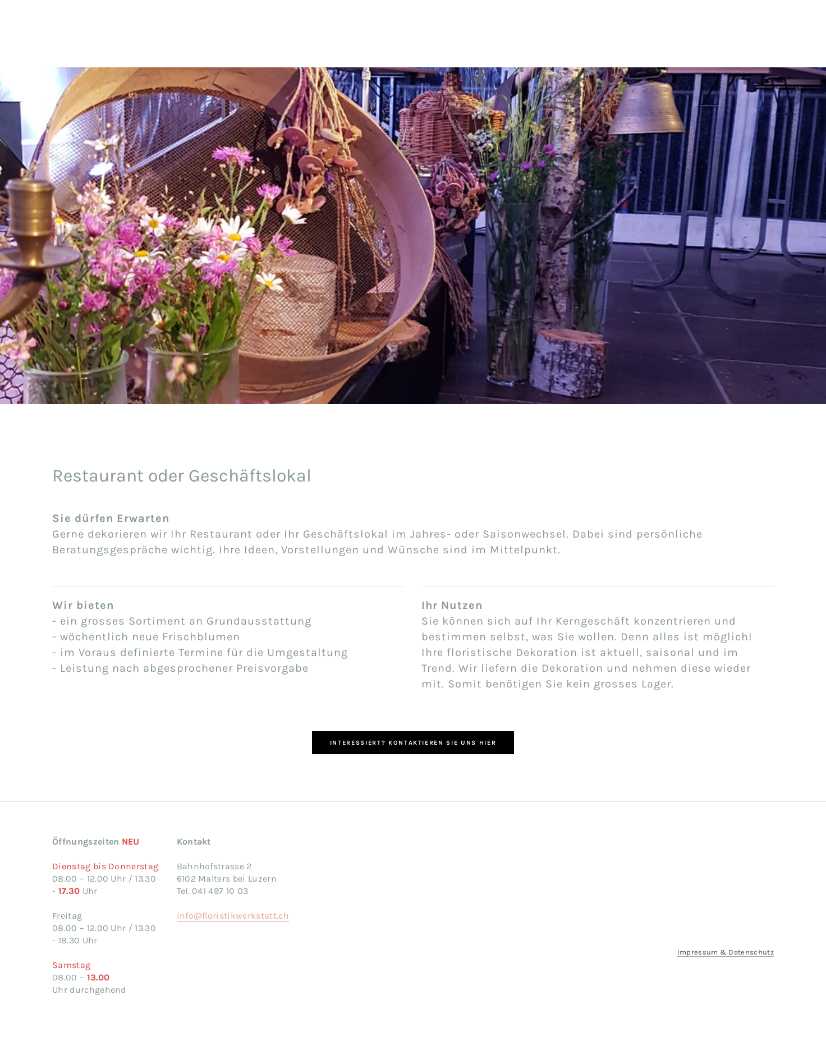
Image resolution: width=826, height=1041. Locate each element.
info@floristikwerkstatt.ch (233, 915)
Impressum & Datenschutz (725, 952)
